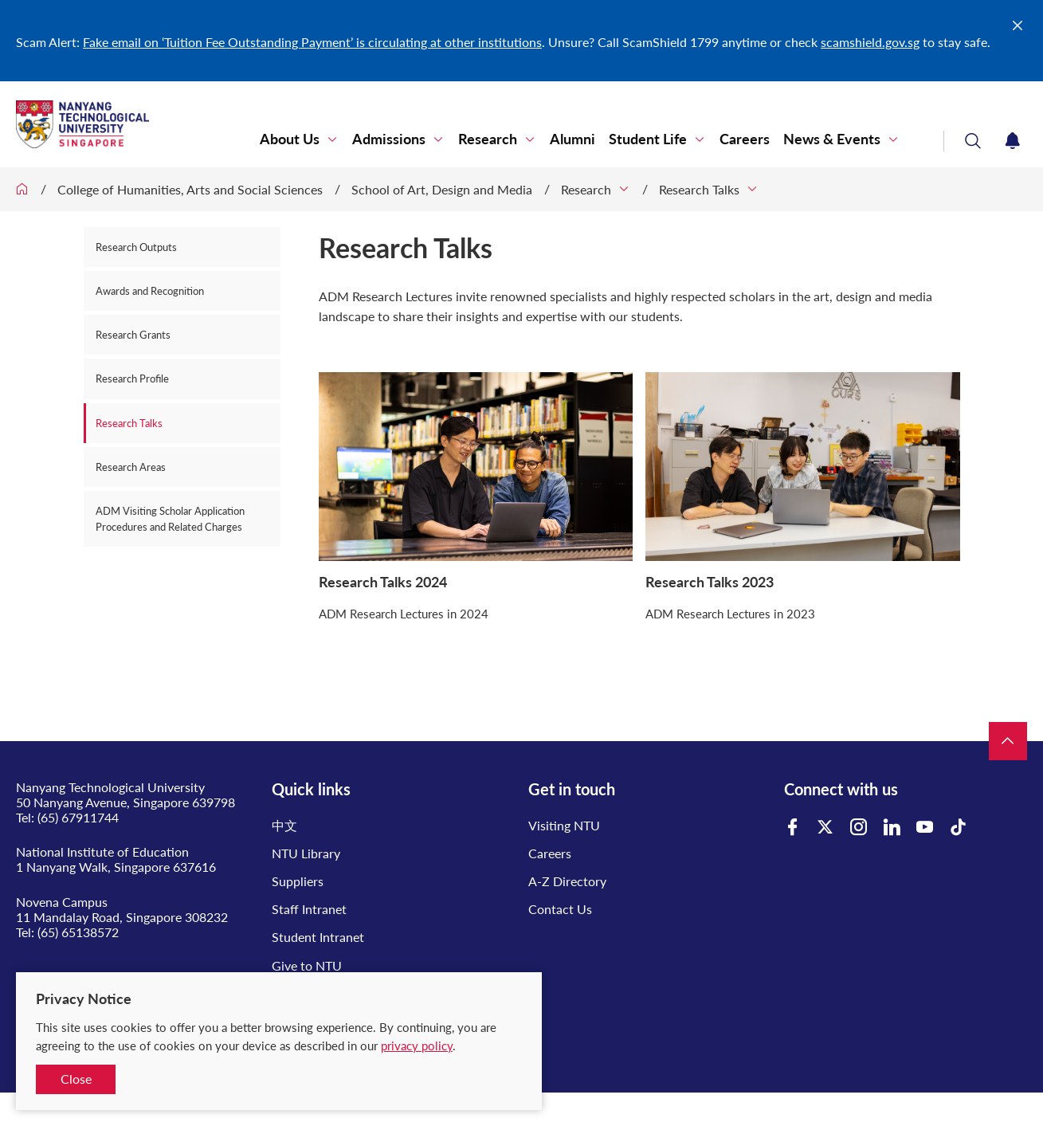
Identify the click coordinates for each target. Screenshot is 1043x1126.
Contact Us (560, 908)
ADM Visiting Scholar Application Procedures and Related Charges (170, 518)
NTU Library (306, 853)
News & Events (831, 139)
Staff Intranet (309, 908)
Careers (745, 139)
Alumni (572, 139)
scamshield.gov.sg (870, 41)
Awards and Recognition (150, 290)
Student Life (648, 139)
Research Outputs (136, 247)
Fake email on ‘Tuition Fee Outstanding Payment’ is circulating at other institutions (312, 41)
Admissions (388, 139)
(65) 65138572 (78, 932)
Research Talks (699, 189)
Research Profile (132, 378)
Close (76, 1078)
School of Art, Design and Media (441, 189)
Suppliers (297, 881)
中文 (284, 825)
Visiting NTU (564, 825)
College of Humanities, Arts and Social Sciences (190, 189)
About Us (290, 139)
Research (487, 139)
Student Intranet (318, 936)
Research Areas (131, 467)
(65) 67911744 (78, 817)
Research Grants (133, 334)
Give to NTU (307, 965)
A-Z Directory (567, 881)
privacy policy (417, 1045)
